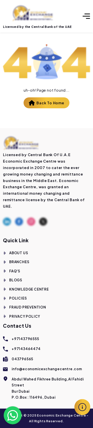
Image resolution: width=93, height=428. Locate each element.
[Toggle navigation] (86, 16)
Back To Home (46, 103)
